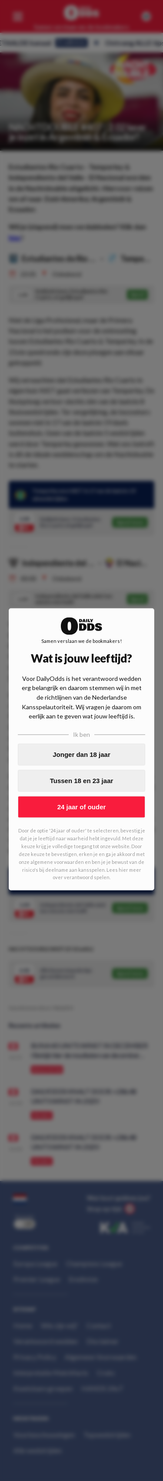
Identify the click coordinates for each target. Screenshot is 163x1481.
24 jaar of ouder (81, 807)
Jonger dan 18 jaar (81, 754)
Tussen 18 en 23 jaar (81, 780)
